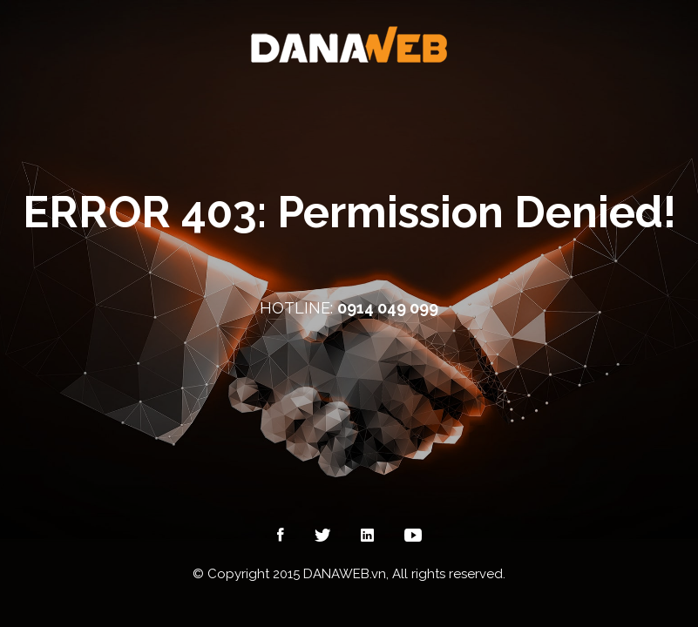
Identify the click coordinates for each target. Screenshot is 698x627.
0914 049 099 (387, 308)
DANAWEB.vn (344, 574)
